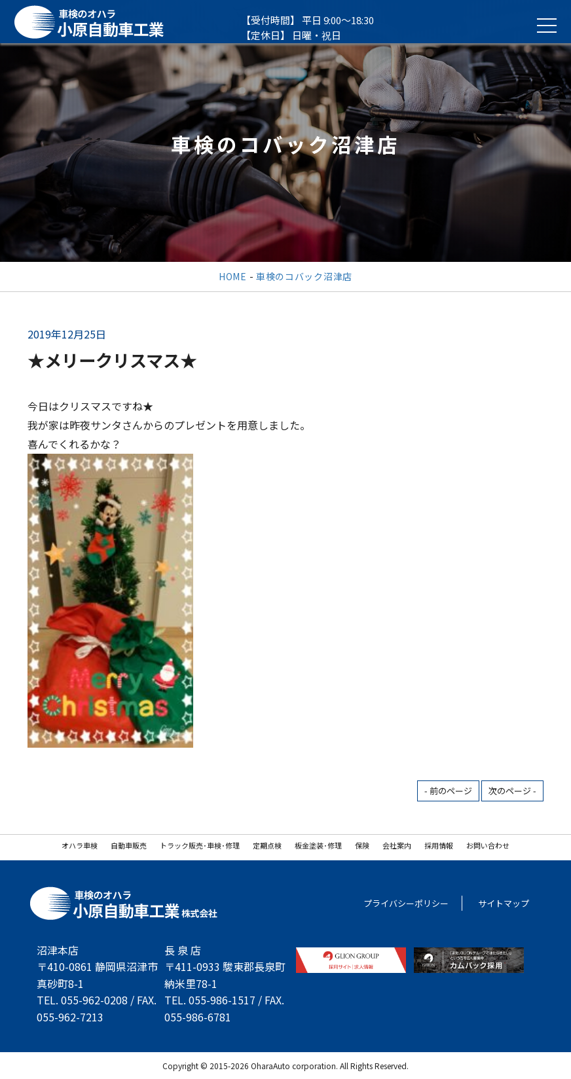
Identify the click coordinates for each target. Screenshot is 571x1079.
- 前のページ (448, 790)
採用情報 (438, 845)
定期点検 (267, 845)
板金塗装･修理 (318, 845)
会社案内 (396, 845)
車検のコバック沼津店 (304, 276)
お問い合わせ (487, 845)
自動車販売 (129, 845)
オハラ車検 (80, 845)
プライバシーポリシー (406, 903)
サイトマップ (503, 903)
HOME (233, 276)
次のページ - (512, 790)
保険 (362, 845)
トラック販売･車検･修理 (200, 845)
